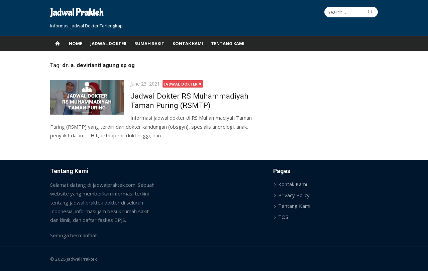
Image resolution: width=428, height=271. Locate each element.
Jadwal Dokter (108, 43)
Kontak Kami (188, 43)
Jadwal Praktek (76, 13)
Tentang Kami (227, 43)
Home (75, 43)
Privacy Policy (294, 195)
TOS (283, 217)
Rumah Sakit (149, 43)
